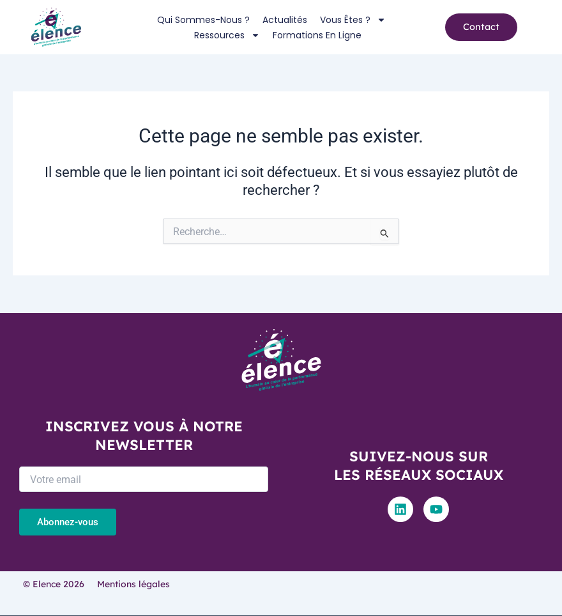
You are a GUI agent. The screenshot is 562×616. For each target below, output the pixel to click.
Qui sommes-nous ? (203, 19)
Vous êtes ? (353, 19)
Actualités (284, 19)
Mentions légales (133, 584)
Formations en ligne (317, 35)
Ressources (227, 35)
